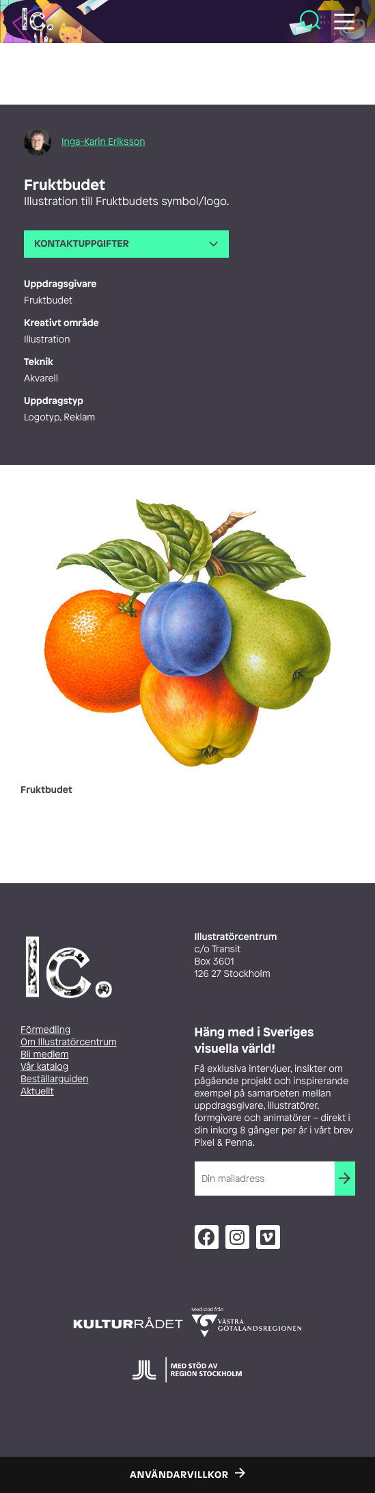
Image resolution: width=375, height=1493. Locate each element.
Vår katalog (44, 1066)
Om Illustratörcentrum (68, 1042)
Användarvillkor (179, 1474)
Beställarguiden (54, 1079)
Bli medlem (44, 1054)
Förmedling (45, 1029)
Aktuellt (37, 1091)
